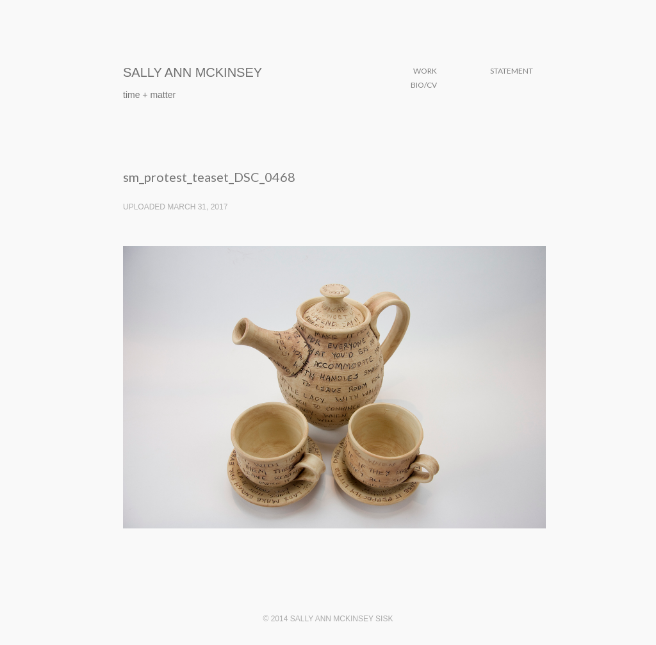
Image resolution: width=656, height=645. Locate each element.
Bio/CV (424, 85)
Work (425, 71)
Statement (511, 71)
